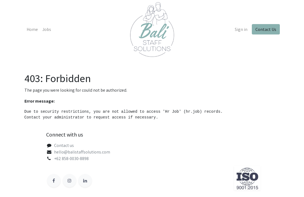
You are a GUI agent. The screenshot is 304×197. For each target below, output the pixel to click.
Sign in (241, 29)
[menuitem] (32, 29)
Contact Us (265, 29)
